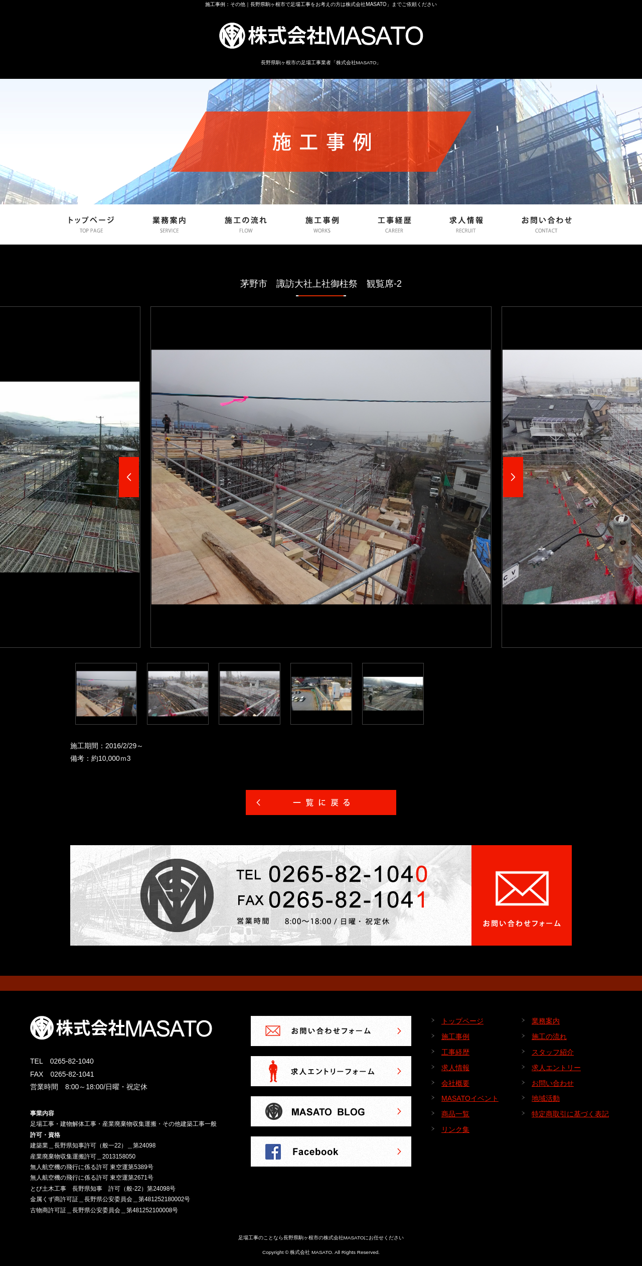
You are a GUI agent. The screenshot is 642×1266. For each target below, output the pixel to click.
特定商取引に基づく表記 (570, 1114)
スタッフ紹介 (553, 1052)
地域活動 (546, 1098)
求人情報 (455, 1068)
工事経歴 (455, 1052)
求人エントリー (556, 1068)
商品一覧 (455, 1114)
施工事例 (455, 1036)
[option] (321, 477)
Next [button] (513, 477)
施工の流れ (549, 1036)
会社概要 (455, 1083)
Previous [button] (129, 477)
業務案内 (546, 1021)
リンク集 (455, 1129)
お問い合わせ (553, 1083)
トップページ (462, 1021)
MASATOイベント (470, 1098)
